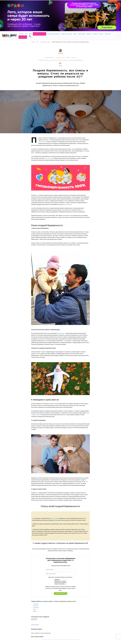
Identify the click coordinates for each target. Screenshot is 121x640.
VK (35, 609)
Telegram (36, 604)
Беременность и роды (60, 581)
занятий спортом (42, 141)
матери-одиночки (67, 204)
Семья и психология (60, 584)
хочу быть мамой (54, 518)
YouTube (36, 605)
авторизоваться (79, 60)
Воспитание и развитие (60, 582)
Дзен (35, 611)
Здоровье (60, 579)
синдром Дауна (60, 333)
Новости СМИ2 (35, 624)
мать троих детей (49, 158)
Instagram (36, 607)
